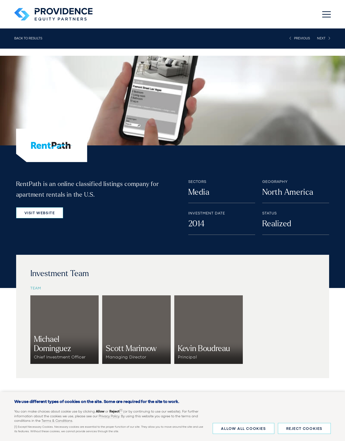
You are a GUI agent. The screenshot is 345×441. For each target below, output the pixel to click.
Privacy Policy (109, 416)
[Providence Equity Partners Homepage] (53, 14)
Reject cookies (304, 429)
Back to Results (28, 38)
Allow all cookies (243, 429)
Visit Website (39, 213)
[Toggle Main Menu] (326, 14)
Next (321, 38)
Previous (302, 38)
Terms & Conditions (56, 420)
